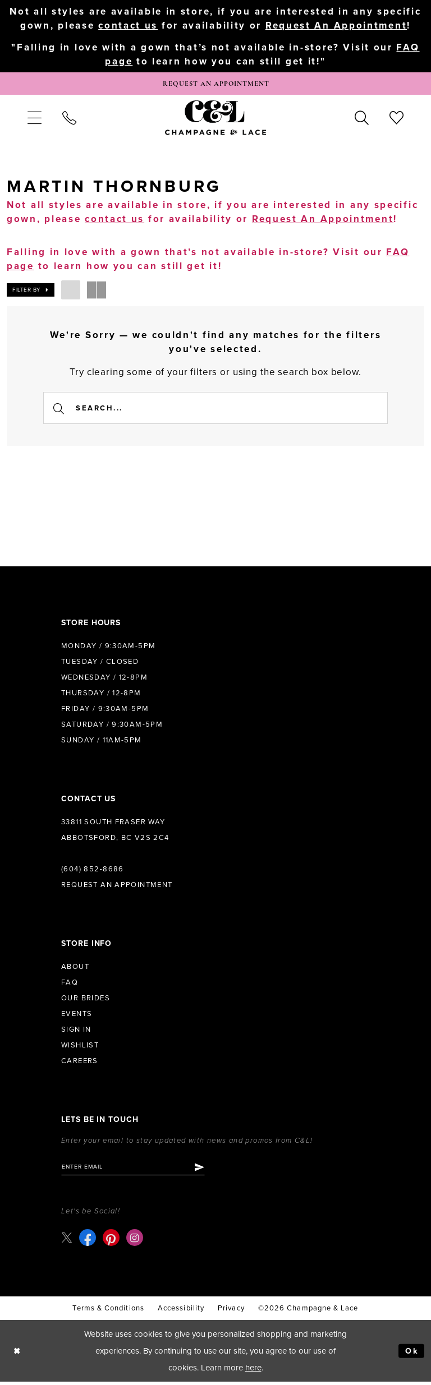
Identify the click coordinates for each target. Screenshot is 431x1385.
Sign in (76, 1031)
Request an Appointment (117, 886)
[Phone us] (69, 119)
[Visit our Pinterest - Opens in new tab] (111, 1240)
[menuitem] (34, 119)
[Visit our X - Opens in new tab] (67, 1240)
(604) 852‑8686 (92, 870)
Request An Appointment (336, 25)
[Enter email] (136, 1169)
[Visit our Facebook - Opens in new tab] (88, 1240)
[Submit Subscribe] (206, 1169)
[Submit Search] (59, 410)
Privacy (231, 1310)
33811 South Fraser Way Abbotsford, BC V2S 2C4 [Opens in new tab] (115, 831)
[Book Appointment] (215, 84)
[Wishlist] (396, 119)
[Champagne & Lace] (215, 119)
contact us (128, 25)
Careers (79, 1062)
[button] (34, 119)
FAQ (69, 984)
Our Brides (85, 999)
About (75, 968)
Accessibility (181, 1310)
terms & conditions (108, 1310)
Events (76, 1015)
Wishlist (80, 1046)
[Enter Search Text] (215, 410)
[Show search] (362, 119)
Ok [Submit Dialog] (412, 1354)
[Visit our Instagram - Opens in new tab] (135, 1240)
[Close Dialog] (18, 1354)
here (253, 1371)
